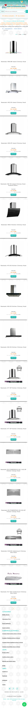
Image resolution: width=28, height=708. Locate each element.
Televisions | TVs (24, 24)
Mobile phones (5, 614)
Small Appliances (8, 24)
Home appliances (6, 623)
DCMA (3, 665)
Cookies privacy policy (7, 657)
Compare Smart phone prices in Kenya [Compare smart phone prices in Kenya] (11, 633)
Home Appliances (20, 22)
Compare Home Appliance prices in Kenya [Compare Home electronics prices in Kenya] (12, 642)
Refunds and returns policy (8, 661)
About (17, 2)
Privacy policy (5, 652)
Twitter (4, 684)
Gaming (13, 22)
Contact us (5, 671)
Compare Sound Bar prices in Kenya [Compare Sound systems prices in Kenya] (11, 646)
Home (2, 2)
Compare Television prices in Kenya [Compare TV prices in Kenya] (11, 638)
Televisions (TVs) (6, 619)
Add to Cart (13, 72)
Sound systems (6, 627)
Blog (13, 2)
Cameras (3, 22)
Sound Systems (16, 24)
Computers (8, 22)
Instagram (4, 680)
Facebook (4, 676)
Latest (8, 2)
